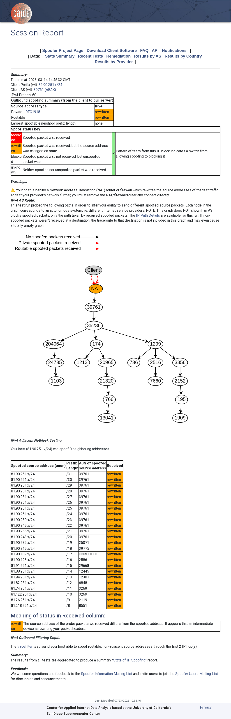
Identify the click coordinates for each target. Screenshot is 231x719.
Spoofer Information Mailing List (106, 674)
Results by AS (147, 56)
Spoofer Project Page (62, 50)
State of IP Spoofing (129, 660)
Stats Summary (59, 56)
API (155, 50)
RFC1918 (32, 112)
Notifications (174, 50)
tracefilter (24, 646)
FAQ (144, 50)
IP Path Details (148, 215)
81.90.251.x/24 (50, 85)
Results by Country (183, 56)
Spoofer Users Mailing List (196, 674)
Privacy (206, 707)
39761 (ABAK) (45, 90)
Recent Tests (90, 56)
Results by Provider (114, 62)
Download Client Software (112, 50)
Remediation (118, 56)
